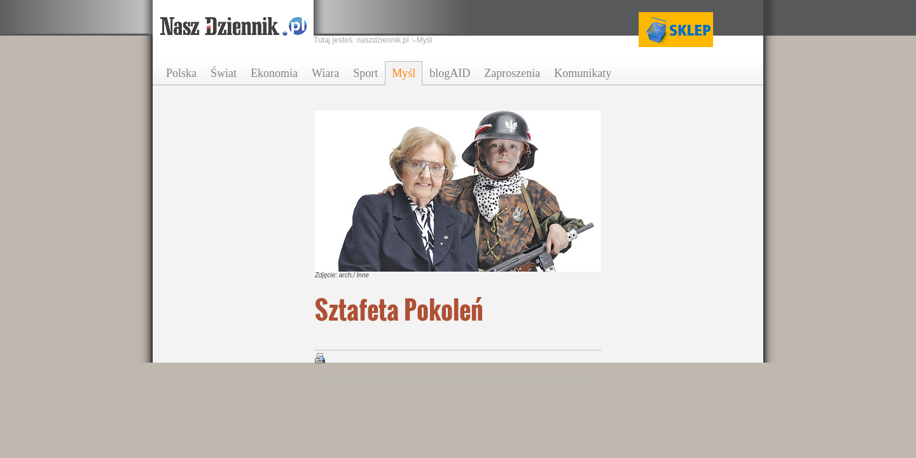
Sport (365, 73)
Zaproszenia (512, 73)
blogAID (449, 73)
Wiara (325, 73)
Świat (224, 73)
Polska (181, 73)
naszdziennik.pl (383, 40)
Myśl (403, 73)
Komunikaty (582, 73)
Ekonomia (274, 73)
